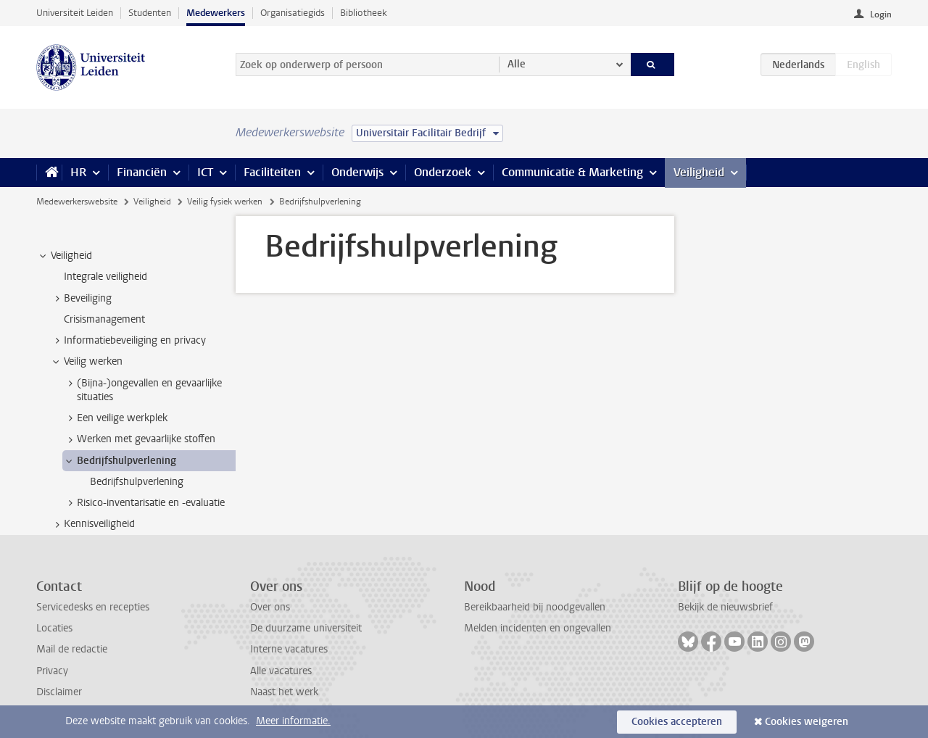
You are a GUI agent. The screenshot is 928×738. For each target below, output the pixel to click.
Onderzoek (442, 172)
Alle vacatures (281, 671)
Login (881, 14)
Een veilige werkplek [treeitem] (115, 418)
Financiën (142, 172)
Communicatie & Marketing (572, 172)
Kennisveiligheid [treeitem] (92, 524)
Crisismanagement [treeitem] (104, 319)
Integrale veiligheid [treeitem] (105, 276)
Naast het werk (284, 692)
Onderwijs (357, 172)
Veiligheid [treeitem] (64, 256)
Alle (517, 64)
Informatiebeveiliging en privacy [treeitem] (128, 340)
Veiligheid (699, 172)
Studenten (149, 13)
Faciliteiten (272, 172)
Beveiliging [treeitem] (81, 298)
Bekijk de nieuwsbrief (725, 607)
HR (78, 172)
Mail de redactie (71, 649)
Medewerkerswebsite (76, 201)
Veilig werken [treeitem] (86, 362)
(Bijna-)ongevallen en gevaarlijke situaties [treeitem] (142, 390)
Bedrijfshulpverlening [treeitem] (119, 461)
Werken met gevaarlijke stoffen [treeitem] (139, 439)
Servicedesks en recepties (92, 607)
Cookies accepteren (676, 722)
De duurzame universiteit (306, 628)
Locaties (54, 628)
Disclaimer (59, 692)
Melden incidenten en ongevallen (537, 628)
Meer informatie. (293, 721)
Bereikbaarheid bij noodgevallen (534, 607)
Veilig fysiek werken (224, 201)
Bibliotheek (363, 13)
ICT (205, 172)
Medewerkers (215, 13)
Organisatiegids (292, 13)
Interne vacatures (289, 649)
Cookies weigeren (806, 722)
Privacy (52, 671)
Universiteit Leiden (74, 13)
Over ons (270, 607)
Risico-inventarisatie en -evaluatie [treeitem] (144, 503)
